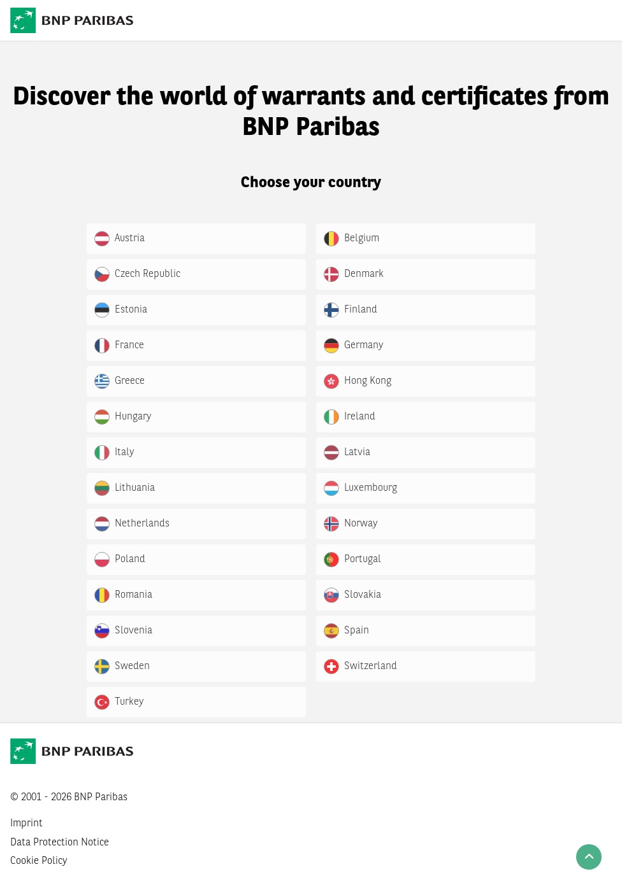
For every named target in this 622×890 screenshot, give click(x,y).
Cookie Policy (39, 861)
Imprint (26, 824)
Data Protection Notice (59, 843)
